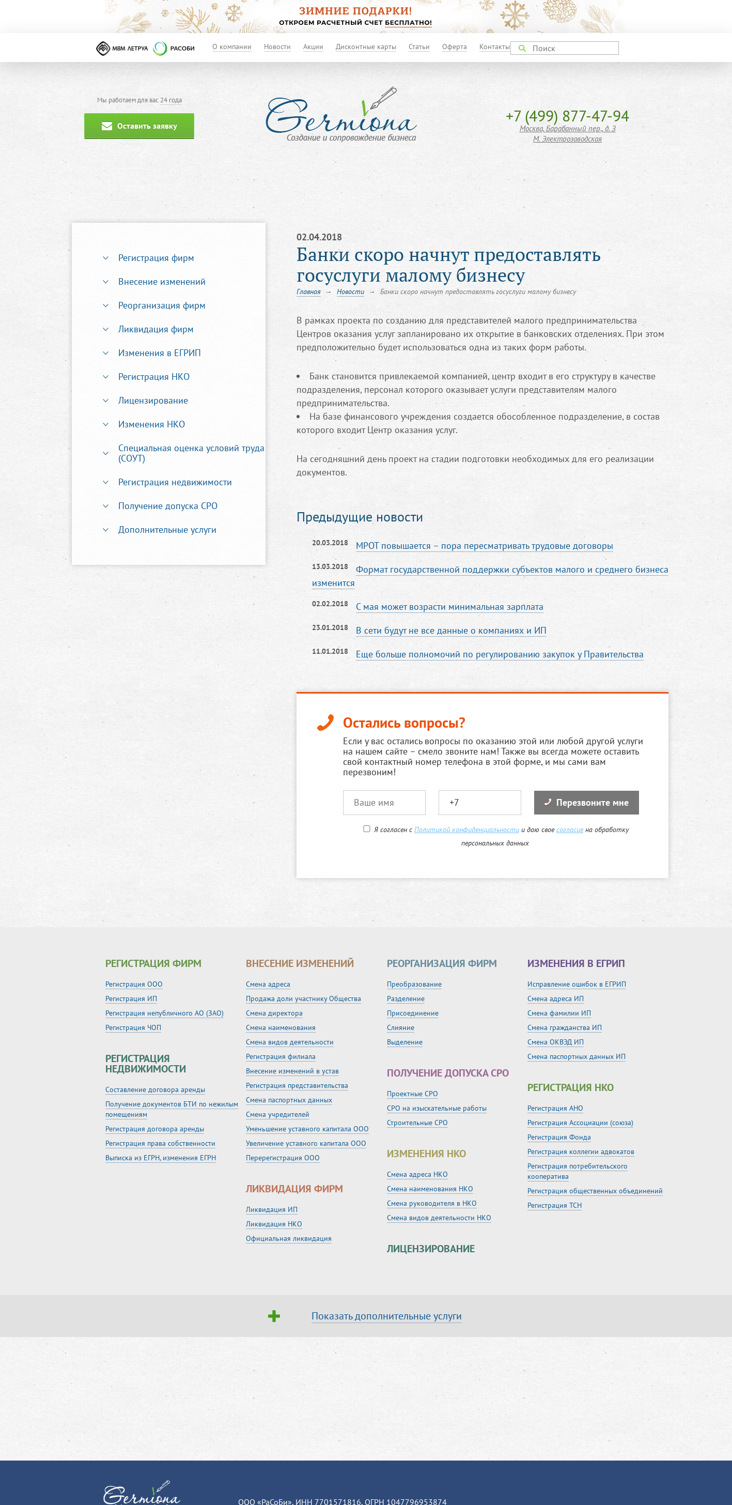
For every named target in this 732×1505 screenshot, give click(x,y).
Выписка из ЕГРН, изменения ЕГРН (160, 1157)
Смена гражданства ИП (564, 1027)
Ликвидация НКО (274, 1223)
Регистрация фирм (156, 258)
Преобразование (414, 984)
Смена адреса (268, 984)
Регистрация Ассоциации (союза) (580, 1122)
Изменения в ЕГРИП (159, 353)
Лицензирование (153, 400)
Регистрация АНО (555, 1108)
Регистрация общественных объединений (595, 1190)
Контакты (494, 46)
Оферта (454, 46)
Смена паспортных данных (289, 1099)
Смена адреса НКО (417, 1174)
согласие (569, 829)
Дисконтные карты (366, 46)
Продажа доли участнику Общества (303, 998)
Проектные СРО (412, 1093)
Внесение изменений (162, 281)
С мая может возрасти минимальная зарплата (449, 606)
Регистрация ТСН (554, 1205)
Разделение (406, 998)
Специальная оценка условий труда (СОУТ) (191, 453)
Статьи (419, 46)
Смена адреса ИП (555, 998)
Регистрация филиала (281, 1056)
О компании (232, 46)
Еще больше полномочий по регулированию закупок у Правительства (500, 654)
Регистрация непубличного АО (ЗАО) (164, 1013)
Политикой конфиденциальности (466, 829)
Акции (313, 46)
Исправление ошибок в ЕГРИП (576, 984)
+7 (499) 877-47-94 (567, 115)
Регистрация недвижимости (175, 482)
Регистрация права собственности (160, 1143)
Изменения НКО (151, 424)
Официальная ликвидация (289, 1238)
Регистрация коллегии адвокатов (580, 1151)
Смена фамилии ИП (559, 1013)
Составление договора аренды (155, 1089)
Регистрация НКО (154, 376)
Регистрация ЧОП (133, 1027)
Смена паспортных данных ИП (576, 1056)
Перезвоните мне (586, 802)
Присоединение (413, 1013)
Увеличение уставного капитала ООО (306, 1143)
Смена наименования (281, 1027)
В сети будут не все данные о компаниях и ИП (451, 630)
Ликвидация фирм (156, 329)
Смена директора (274, 1013)
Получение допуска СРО (167, 506)
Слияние (400, 1027)
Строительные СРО (417, 1122)
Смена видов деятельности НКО (439, 1217)
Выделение (405, 1042)
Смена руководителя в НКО (432, 1203)
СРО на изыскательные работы (437, 1108)
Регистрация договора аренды (154, 1128)
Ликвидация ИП (272, 1209)
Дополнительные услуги (167, 529)
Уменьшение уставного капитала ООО (307, 1128)
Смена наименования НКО (430, 1188)
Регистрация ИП (131, 998)
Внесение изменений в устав (292, 1071)
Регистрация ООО (134, 984)
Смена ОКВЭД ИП (555, 1042)
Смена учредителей (277, 1114)
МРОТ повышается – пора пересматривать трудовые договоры (484, 545)
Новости (277, 46)
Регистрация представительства (297, 1085)
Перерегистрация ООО (283, 1157)
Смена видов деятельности (290, 1042)
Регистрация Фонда (559, 1137)
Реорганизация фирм (162, 305)
